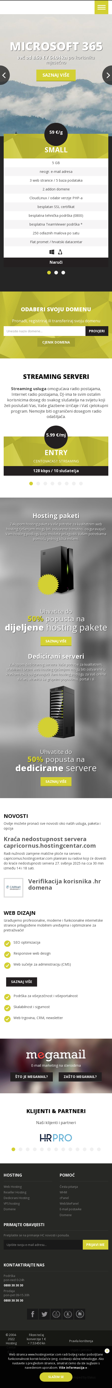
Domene (10, 1209)
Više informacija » (72, 1368)
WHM (63, 1192)
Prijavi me (95, 1244)
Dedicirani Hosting (16, 1198)
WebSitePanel (69, 1203)
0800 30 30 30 (13, 1285)
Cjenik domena (56, 342)
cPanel (64, 1198)
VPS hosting (12, 1203)
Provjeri (97, 331)
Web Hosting (13, 1187)
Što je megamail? (31, 1076)
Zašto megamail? (80, 1076)
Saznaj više (56, 75)
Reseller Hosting (15, 1192)
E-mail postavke (71, 1209)
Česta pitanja (69, 1187)
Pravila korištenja (81, 1341)
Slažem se (56, 1377)
